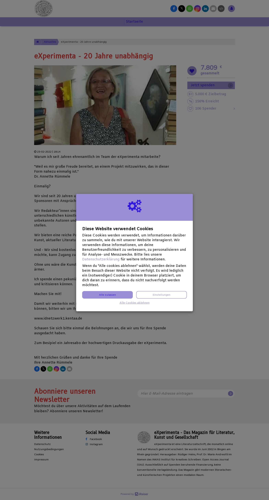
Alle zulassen (107, 295)
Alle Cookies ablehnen (135, 303)
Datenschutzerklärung (101, 259)
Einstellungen (162, 295)
